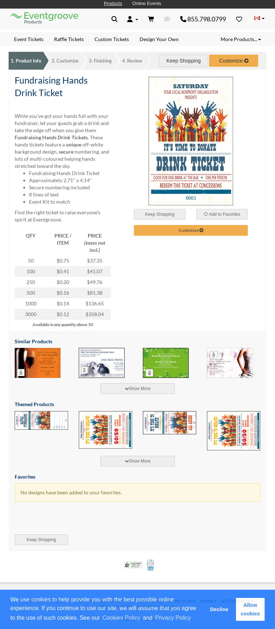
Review (132, 61)
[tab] (137, 388)
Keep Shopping (184, 61)
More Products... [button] (241, 39)
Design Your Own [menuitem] (159, 39)
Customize (65, 61)
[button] (194, 618)
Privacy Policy (173, 618)
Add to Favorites (222, 214)
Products (113, 3)
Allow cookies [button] (250, 609)
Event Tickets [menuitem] (28, 39)
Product (26, 61)
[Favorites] (239, 19)
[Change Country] (259, 18)
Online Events (146, 3)
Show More (138, 388)
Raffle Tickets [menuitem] (69, 39)
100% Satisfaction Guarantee (151, 565)
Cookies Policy (121, 618)
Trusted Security (133, 565)
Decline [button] (219, 609)
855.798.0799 (203, 19)
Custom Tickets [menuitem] (112, 39)
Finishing (100, 61)
